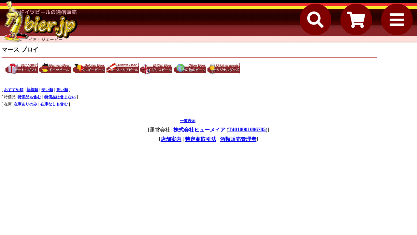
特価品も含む (29, 97)
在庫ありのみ (25, 104)
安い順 (47, 89)
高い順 (62, 89)
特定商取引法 (200, 139)
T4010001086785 (247, 129)
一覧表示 (187, 120)
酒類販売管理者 (238, 139)
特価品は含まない (60, 97)
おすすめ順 (13, 89)
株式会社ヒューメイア (199, 130)
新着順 (32, 89)
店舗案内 (171, 139)
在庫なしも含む (54, 104)
